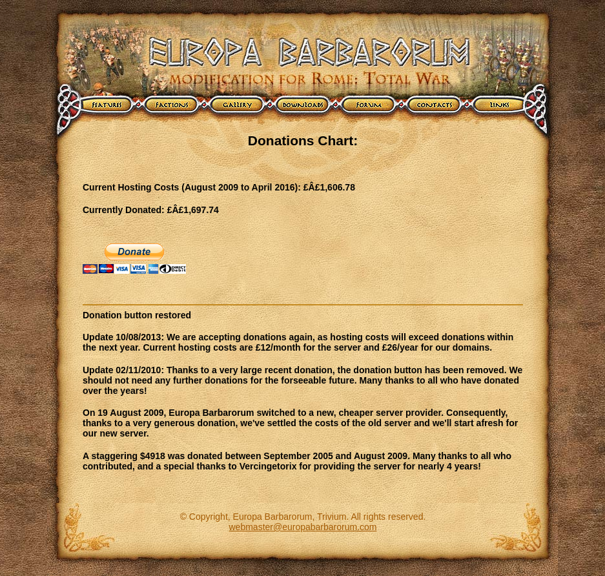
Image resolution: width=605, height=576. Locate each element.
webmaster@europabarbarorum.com (303, 527)
